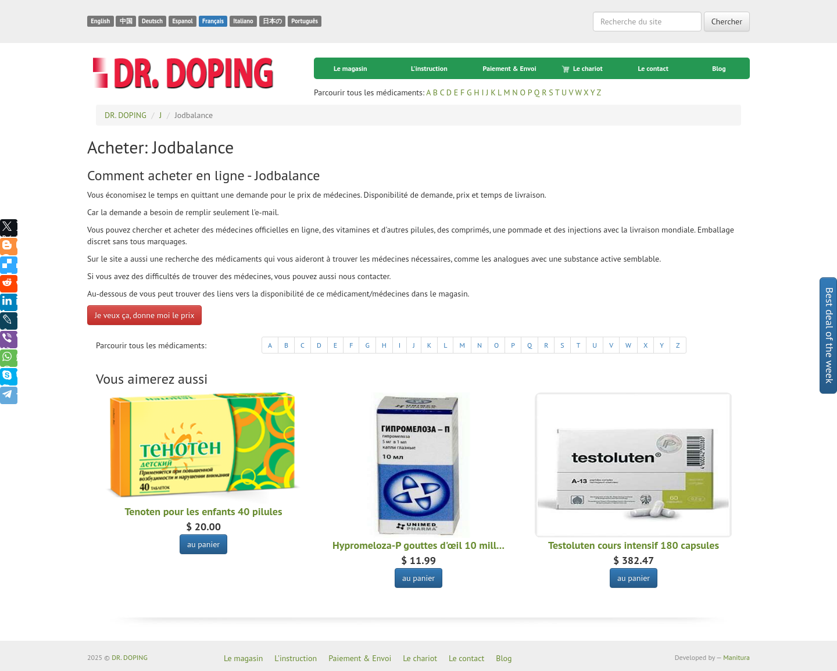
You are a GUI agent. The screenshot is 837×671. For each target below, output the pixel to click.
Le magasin (350, 68)
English (100, 21)
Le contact (653, 68)
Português (304, 21)
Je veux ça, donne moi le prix (144, 315)
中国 (126, 21)
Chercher (726, 21)
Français (213, 21)
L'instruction (429, 68)
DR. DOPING (130, 657)
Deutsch (152, 21)
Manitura (736, 657)
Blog (719, 68)
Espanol (182, 21)
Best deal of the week (829, 335)
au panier (203, 544)
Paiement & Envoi (509, 68)
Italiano (243, 21)
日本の (272, 21)
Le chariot (582, 68)
